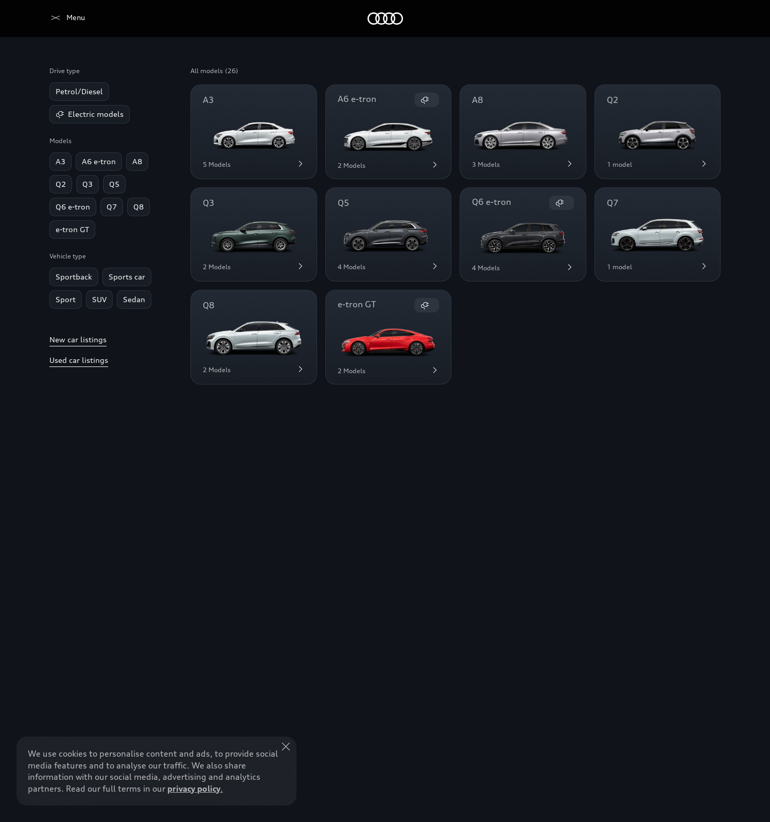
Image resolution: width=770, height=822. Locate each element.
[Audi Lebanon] (67, 18)
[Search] (708, 18)
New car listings (78, 339)
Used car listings (78, 360)
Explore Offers (359, 794)
